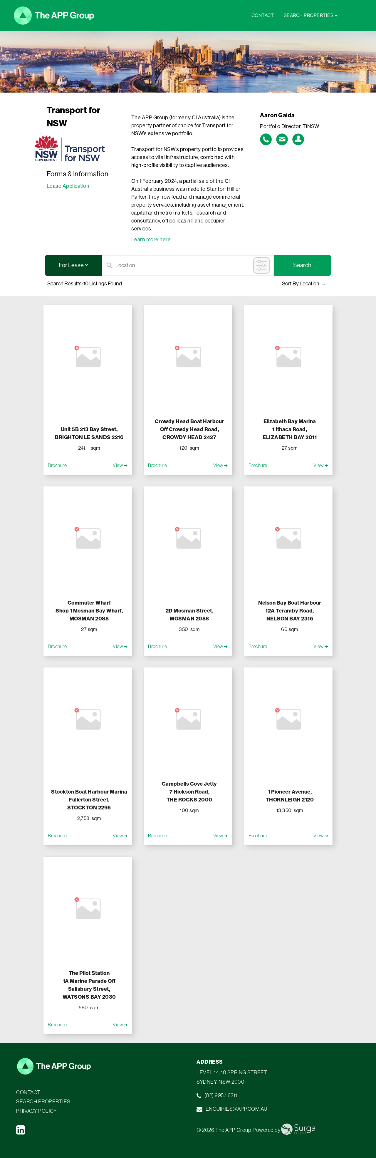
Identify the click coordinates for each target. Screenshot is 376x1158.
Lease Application (68, 186)
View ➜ (120, 465)
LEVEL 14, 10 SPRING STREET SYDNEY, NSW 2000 (232, 1077)
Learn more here (151, 239)
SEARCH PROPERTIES (311, 15)
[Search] (188, 265)
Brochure (57, 465)
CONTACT (263, 15)
